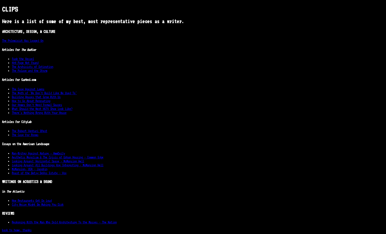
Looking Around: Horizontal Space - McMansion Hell (48, 161)
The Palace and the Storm (29, 71)
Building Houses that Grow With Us (36, 97)
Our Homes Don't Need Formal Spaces (37, 105)
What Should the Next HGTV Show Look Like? (42, 109)
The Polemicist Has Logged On (22, 41)
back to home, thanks (17, 230)
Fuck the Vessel (23, 59)
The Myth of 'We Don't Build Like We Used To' (44, 93)
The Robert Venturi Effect (29, 131)
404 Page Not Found (25, 63)
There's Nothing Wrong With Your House (39, 113)
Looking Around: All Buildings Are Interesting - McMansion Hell (57, 165)
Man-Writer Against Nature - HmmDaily (38, 153)
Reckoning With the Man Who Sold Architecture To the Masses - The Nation (64, 222)
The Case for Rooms (25, 135)
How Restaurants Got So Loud (32, 201)
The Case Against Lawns (28, 89)
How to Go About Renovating (31, 101)
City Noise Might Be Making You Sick (38, 204)
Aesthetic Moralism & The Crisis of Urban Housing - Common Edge (57, 157)
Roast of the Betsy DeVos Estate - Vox (39, 173)
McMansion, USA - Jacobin (29, 169)
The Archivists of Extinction (32, 67)
